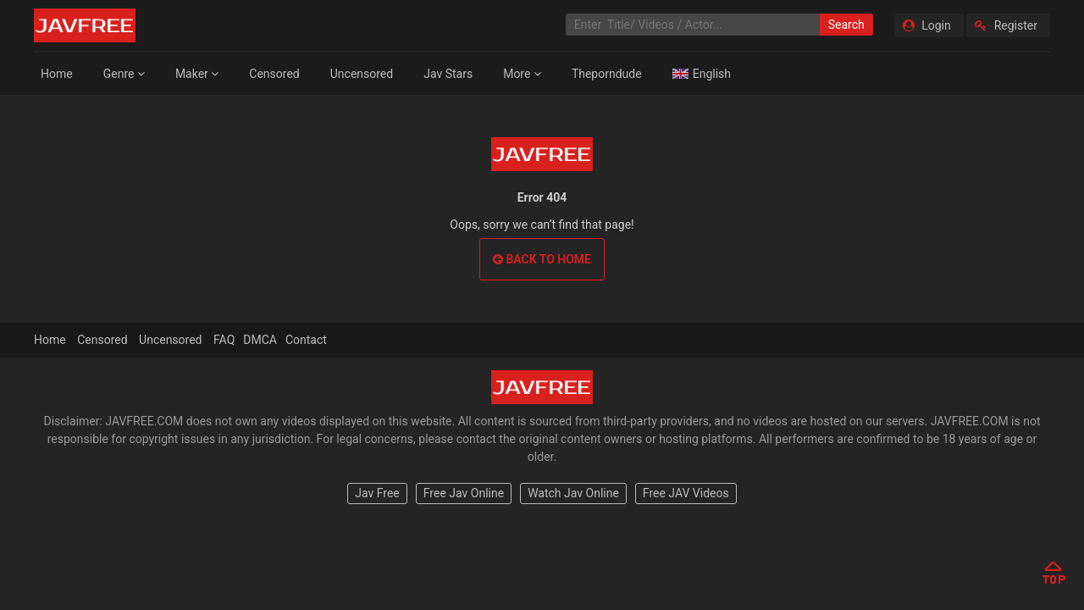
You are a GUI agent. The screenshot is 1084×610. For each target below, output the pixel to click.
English (701, 73)
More (522, 73)
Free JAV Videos (686, 493)
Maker (196, 73)
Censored (274, 73)
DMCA (260, 340)
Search (846, 24)
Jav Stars (448, 73)
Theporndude (607, 73)
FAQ (224, 340)
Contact (306, 340)
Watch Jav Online (573, 493)
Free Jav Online (463, 493)
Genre (124, 73)
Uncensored (361, 73)
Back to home (542, 259)
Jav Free (377, 493)
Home (57, 73)
